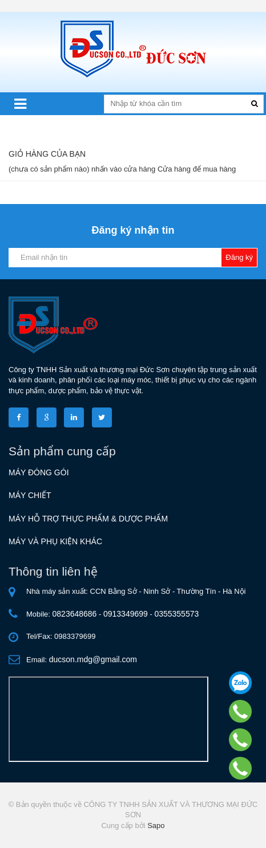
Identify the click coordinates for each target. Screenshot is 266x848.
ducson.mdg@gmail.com (93, 659)
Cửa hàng (174, 169)
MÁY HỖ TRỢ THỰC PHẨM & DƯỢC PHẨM (88, 518)
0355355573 (176, 613)
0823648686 (75, 613)
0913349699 (125, 613)
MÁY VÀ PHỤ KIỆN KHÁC (55, 541)
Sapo (155, 825)
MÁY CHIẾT (30, 495)
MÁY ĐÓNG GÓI (39, 472)
